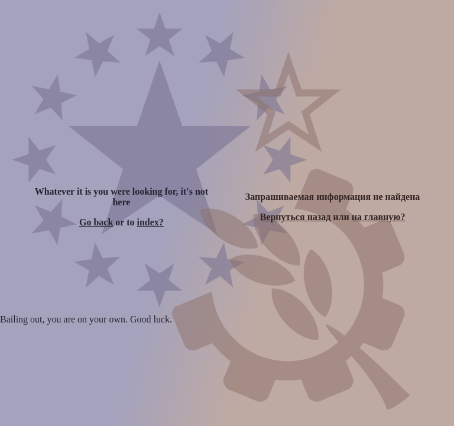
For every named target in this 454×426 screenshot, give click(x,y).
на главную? (379, 217)
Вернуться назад (295, 217)
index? (150, 222)
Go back (96, 222)
